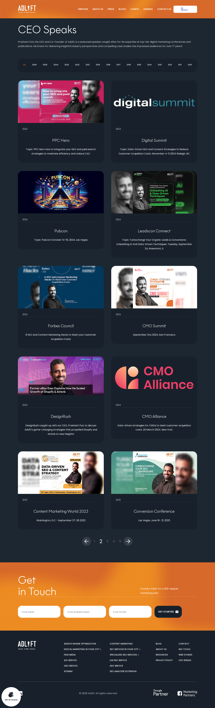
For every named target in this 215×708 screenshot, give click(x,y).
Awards (148, 9)
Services (83, 9)
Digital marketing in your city (82, 649)
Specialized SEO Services (124, 654)
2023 (66, 64)
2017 (118, 64)
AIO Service (70, 660)
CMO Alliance (154, 416)
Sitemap (68, 671)
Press (111, 9)
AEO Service (116, 665)
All (24, 64)
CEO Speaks (185, 660)
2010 (190, 64)
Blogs (122, 9)
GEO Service (70, 665)
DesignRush (61, 416)
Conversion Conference (154, 511)
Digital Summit (154, 140)
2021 (88, 64)
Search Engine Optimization (80, 643)
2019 (98, 64)
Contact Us (164, 9)
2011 (180, 64)
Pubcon (60, 231)
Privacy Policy (164, 660)
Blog (159, 643)
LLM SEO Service (118, 660)
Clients (134, 9)
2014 (149, 64)
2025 (45, 64)
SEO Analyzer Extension (123, 671)
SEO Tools (184, 649)
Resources (162, 654)
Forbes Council (61, 325)
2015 (139, 64)
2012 (170, 64)
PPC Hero (61, 140)
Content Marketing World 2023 (61, 511)
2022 (77, 64)
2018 (108, 64)
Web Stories (185, 654)
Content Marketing (121, 643)
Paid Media (70, 654)
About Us (97, 9)
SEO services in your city (124, 649)
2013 (160, 64)
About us (161, 649)
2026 (34, 64)
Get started (168, 611)
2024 (56, 64)
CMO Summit (154, 325)
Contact (184, 643)
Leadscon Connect (154, 231)
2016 (129, 64)
